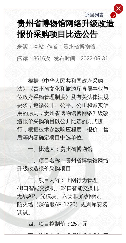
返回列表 (100, 15)
